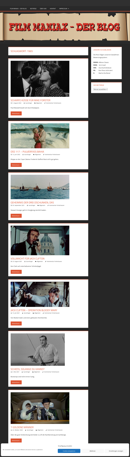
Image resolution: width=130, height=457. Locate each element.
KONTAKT (53, 8)
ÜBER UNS (43, 8)
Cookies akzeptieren (69, 451)
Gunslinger (28, 103)
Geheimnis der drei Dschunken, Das (32, 202)
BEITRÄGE (33, 8)
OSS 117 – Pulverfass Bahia (27, 152)
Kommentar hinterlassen (53, 103)
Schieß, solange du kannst (28, 369)
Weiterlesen (15, 113)
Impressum (64, 8)
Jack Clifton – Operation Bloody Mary (34, 310)
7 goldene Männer (22, 427)
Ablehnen (93, 451)
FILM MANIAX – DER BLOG (18, 8)
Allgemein (39, 103)
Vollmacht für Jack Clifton (28, 258)
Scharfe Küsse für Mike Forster (30, 100)
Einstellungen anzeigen (116, 451)
